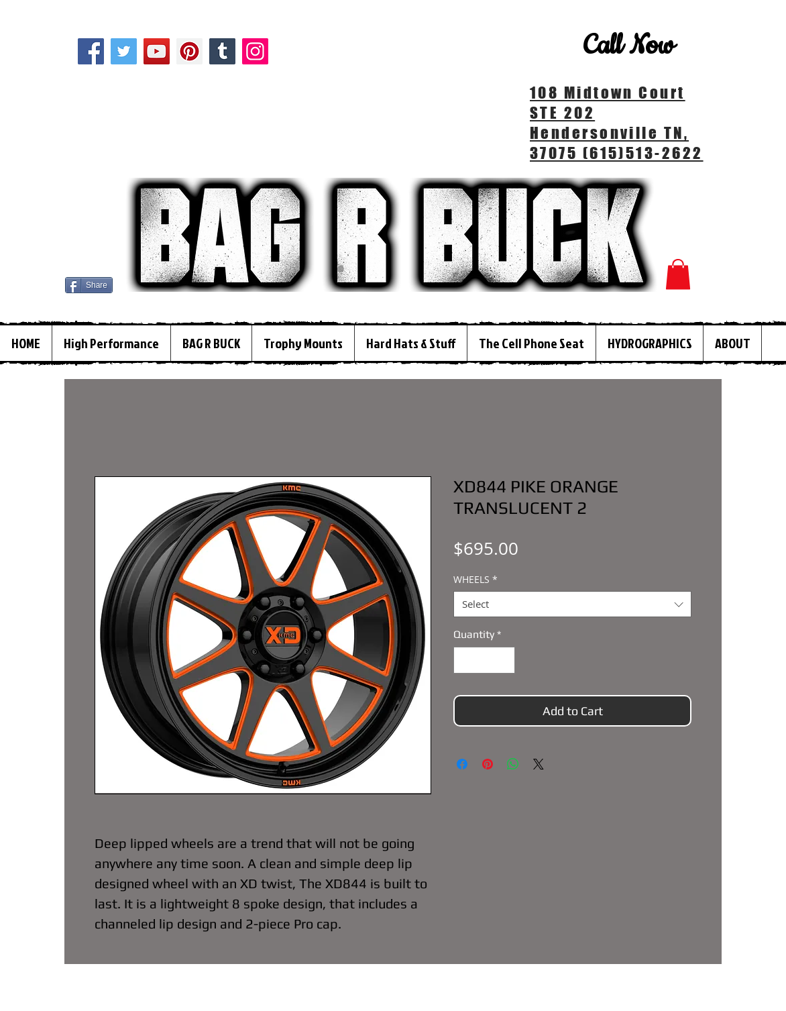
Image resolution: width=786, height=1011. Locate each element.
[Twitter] (124, 51)
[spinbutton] (484, 660)
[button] (678, 274)
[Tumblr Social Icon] (222, 51)
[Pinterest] (189, 51)
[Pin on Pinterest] (488, 764)
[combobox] (572, 604)
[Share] (89, 285)
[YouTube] (157, 51)
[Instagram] (255, 51)
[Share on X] (538, 764)
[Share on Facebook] (462, 764)
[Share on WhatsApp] (513, 764)
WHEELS (475, 579)
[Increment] (503, 660)
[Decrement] (464, 660)
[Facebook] (91, 51)
